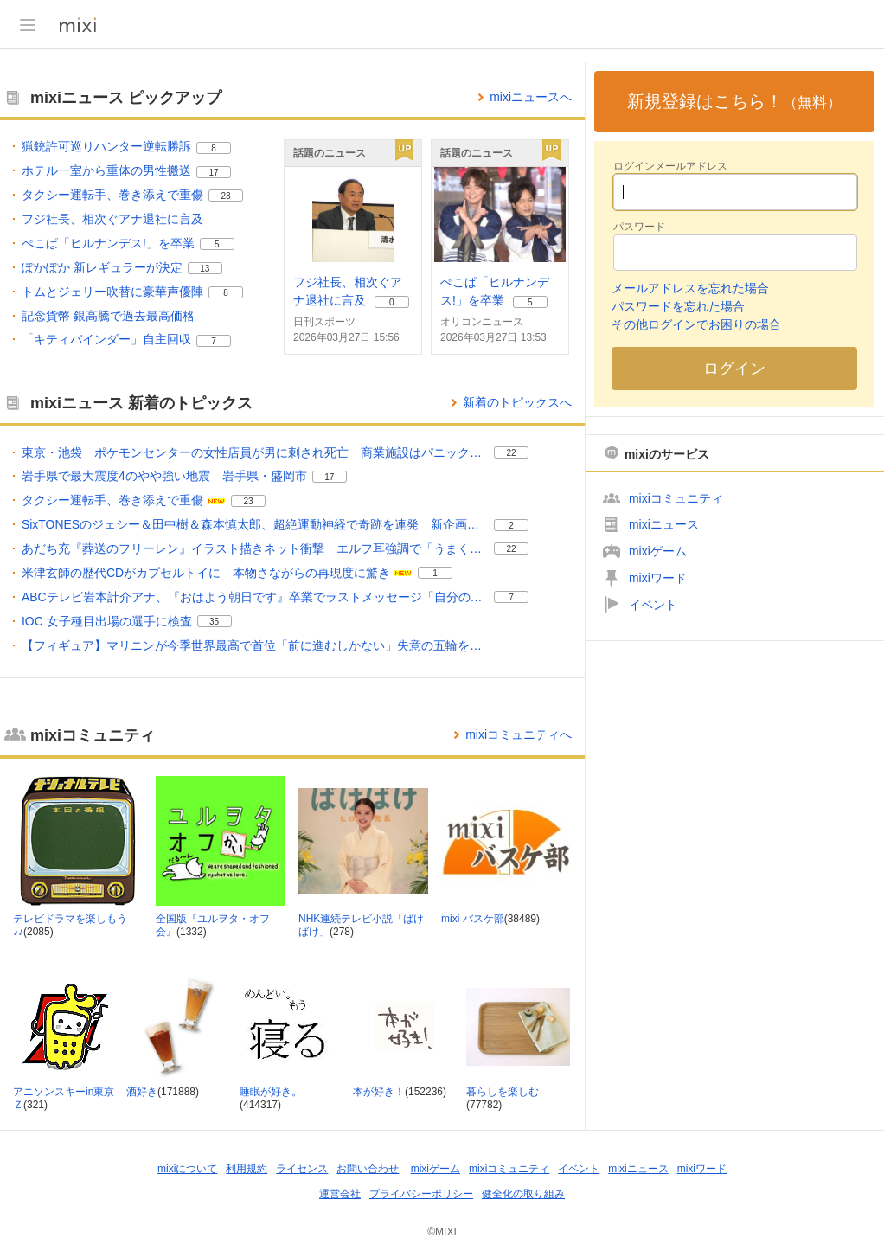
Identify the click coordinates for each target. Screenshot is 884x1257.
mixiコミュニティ (676, 498)
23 (225, 196)
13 (204, 268)
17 (213, 172)
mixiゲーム (658, 551)
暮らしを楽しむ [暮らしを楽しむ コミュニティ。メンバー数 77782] (502, 1092)
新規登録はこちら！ (734, 101)
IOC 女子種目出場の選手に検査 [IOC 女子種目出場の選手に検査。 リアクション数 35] (107, 621)
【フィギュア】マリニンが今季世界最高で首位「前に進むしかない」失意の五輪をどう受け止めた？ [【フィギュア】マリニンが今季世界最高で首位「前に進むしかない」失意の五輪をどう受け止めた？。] (255, 645)
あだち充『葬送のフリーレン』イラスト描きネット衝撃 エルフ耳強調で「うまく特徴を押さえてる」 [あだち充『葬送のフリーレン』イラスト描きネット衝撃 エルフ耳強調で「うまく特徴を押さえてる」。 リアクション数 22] (255, 548)
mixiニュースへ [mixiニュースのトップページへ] (531, 97)
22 (511, 453)
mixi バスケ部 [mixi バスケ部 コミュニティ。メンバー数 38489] (472, 919)
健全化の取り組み (523, 1194)
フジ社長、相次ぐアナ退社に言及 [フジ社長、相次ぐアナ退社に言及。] (112, 219)
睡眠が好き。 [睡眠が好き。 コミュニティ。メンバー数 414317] (271, 1092)
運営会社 (340, 1194)
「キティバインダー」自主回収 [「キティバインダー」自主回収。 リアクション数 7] (106, 339)
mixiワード (658, 578)
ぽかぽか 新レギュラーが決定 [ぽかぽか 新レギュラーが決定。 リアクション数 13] (102, 267)
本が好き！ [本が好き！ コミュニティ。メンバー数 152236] (379, 1092)
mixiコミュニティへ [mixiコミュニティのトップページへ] (518, 734)
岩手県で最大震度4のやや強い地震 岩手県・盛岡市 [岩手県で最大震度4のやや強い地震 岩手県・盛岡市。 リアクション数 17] (164, 476)
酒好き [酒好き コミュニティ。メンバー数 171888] (141, 1092)
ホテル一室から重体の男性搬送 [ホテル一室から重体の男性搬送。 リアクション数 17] (106, 170)
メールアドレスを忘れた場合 (690, 288)
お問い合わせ (367, 1169)
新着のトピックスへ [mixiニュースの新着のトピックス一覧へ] (517, 402)
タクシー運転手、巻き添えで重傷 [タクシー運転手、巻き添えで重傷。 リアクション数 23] (112, 195)
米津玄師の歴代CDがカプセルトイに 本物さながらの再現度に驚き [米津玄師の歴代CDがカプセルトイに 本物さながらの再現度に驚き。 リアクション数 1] (206, 573)
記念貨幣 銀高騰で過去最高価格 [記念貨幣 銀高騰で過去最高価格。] (108, 316)
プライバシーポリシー (421, 1194)
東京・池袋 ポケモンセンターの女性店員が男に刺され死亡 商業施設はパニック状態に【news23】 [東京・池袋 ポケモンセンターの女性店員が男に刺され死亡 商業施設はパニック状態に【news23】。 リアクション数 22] (255, 452)
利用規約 (246, 1169)
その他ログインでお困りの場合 (696, 324)
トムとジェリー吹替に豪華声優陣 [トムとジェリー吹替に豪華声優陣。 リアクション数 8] (112, 291)
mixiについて (187, 1169)
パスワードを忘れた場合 (678, 306)
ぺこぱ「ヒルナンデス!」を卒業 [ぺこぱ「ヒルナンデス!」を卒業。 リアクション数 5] (108, 243)
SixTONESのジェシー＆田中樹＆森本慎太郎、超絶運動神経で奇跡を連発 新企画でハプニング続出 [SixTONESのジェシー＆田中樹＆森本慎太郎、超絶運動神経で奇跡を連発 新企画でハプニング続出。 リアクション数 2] (255, 524)
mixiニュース (664, 524)
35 (214, 621)
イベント (653, 605)
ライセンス (302, 1169)
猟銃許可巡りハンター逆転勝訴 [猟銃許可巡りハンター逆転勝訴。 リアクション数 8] (106, 146)
